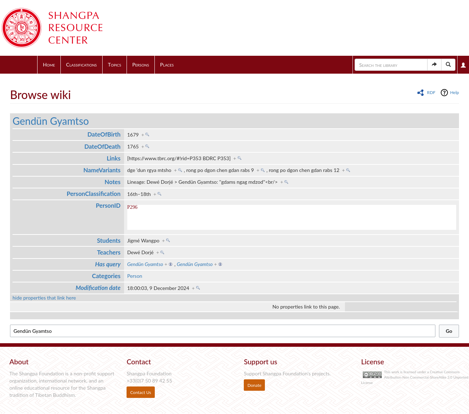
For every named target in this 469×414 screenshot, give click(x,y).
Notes (113, 182)
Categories (106, 276)
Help (454, 92)
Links (113, 158)
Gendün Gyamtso (51, 121)
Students (108, 240)
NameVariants (101, 170)
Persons (140, 64)
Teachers (109, 252)
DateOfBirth (104, 134)
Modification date (98, 287)
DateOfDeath (102, 146)
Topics (114, 64)
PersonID (108, 205)
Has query (107, 264)
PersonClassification (93, 193)
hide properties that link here (44, 298)
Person (134, 276)
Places (167, 64)
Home (49, 64)
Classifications (81, 64)
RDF (431, 92)
